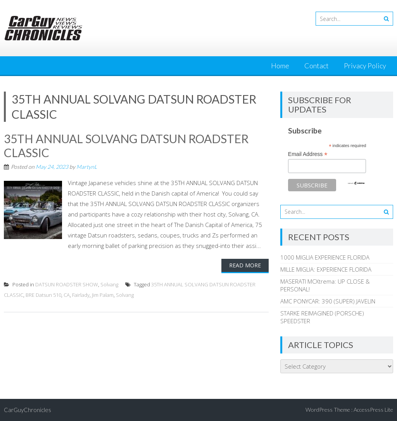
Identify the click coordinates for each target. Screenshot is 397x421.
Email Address (308, 154)
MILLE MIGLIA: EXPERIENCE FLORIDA (325, 269)
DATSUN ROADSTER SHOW (66, 284)
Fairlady (81, 294)
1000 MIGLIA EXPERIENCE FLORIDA (324, 257)
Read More (245, 265)
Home (280, 65)
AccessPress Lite (373, 409)
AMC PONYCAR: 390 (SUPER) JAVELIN (327, 301)
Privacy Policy (365, 65)
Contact (316, 65)
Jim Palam (103, 294)
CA (67, 294)
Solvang (109, 284)
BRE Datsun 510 (43, 294)
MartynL (86, 166)
